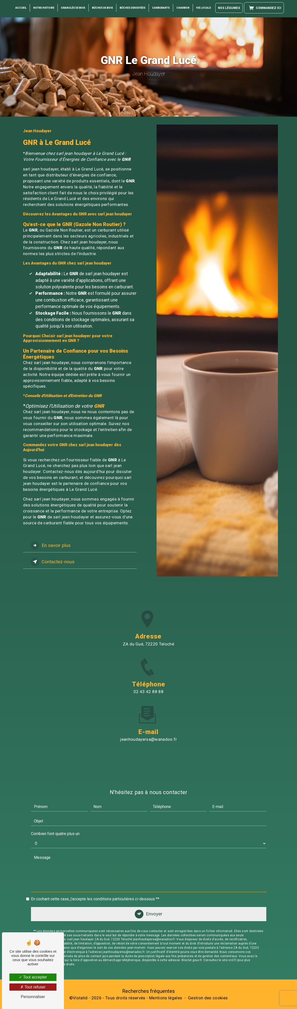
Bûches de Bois (102, 7)
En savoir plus (51, 545)
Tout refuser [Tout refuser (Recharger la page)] (33, 987)
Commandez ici (264, 7)
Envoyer (154, 890)
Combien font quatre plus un (55, 809)
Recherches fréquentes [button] (148, 991)
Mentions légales (165, 997)
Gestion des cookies (208, 997)
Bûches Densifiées (132, 7)
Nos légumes (229, 7)
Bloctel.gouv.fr (192, 936)
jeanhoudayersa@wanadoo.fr (148, 715)
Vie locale (203, 7)
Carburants (161, 7)
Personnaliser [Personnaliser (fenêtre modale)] (33, 997)
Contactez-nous (53, 562)
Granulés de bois (73, 7)
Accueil (21, 7)
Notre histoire (43, 7)
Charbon (182, 7)
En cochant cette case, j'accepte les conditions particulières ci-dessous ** (95, 875)
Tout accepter (33, 977)
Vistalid (80, 997)
